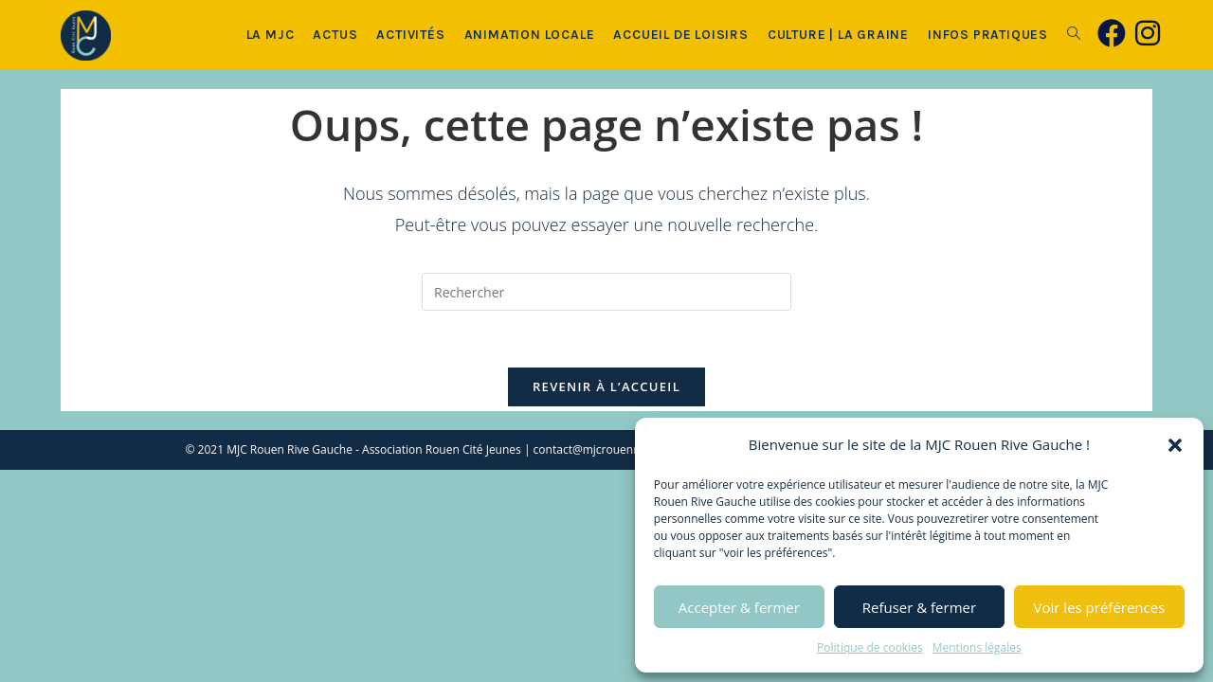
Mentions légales (977, 647)
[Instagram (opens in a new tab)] (1147, 33)
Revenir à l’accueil (606, 386)
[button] (1175, 445)
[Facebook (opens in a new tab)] (1111, 33)
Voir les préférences (1100, 607)
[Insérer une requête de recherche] (606, 292)
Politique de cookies (870, 647)
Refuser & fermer (919, 607)
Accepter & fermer (739, 607)
